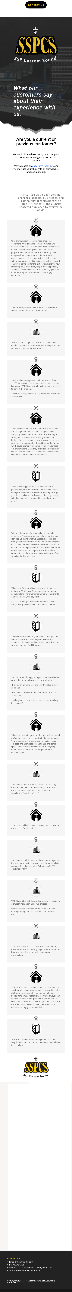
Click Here (36, 179)
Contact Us (36, 5)
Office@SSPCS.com (24, 1261)
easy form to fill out (42, 165)
